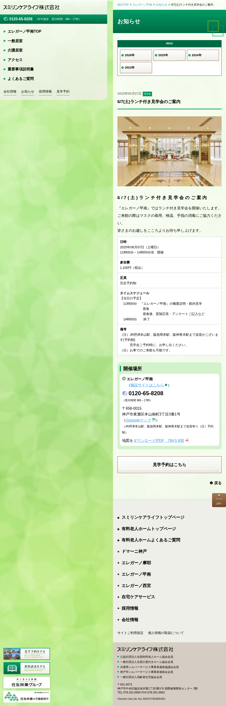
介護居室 (15, 50)
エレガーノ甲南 (142, 4)
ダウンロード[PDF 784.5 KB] (158, 441)
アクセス (15, 60)
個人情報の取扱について (166, 633)
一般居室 (15, 41)
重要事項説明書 (21, 69)
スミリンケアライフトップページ (153, 517)
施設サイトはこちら (147, 385)
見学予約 (63, 91)
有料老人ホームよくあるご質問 (151, 540)
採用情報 (45, 91)
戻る (218, 483)
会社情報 (10, 91)
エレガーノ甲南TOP (24, 31)
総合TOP (123, 4)
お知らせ (27, 91)
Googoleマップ (138, 420)
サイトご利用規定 (130, 633)
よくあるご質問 (21, 79)
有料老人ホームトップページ (149, 528)
